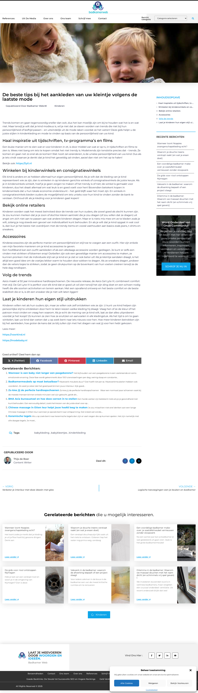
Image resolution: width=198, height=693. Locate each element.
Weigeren (153, 683)
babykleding (41, 432)
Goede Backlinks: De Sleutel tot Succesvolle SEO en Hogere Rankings (56, 681)
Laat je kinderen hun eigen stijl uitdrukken (176, 122)
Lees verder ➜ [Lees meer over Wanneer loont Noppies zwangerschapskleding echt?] (12, 557)
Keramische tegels (20, 416)
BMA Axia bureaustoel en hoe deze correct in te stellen (42, 398)
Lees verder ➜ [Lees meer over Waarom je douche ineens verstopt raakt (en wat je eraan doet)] (77, 557)
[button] (190, 670)
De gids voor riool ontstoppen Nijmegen (20, 571)
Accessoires (164, 114)
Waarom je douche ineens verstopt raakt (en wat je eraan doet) (173, 155)
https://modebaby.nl (15, 340)
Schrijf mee (84, 18)
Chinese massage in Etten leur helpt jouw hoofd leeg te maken (48, 407)
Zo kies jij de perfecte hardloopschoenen (33, 390)
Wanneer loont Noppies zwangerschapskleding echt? (20, 528)
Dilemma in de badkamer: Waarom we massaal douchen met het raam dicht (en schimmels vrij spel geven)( (155, 574)
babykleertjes (59, 432)
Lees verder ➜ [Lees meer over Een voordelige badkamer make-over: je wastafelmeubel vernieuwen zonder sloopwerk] (143, 557)
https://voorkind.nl (14, 334)
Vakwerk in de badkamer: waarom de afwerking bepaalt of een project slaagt (174, 187)
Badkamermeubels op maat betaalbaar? (33, 381)
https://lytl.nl (24, 163)
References (8, 18)
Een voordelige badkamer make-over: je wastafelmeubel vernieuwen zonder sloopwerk (174, 166)
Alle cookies (127, 683)
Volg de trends (166, 118)
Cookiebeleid (151, 690)
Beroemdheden (24, 674)
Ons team (65, 18)
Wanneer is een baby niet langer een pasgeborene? (40, 373)
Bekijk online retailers (169, 111)
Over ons (48, 18)
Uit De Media (29, 18)
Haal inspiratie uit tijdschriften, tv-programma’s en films (176, 103)
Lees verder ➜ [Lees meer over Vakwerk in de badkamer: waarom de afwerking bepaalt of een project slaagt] (77, 599)
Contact (102, 18)
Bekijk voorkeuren (179, 683)
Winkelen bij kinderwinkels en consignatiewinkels (176, 107)
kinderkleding (77, 432)
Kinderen (60, 106)
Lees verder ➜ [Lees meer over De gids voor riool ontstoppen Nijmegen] (12, 599)
